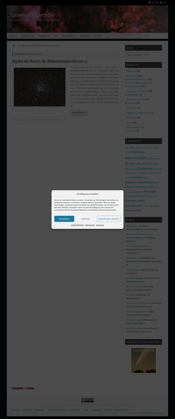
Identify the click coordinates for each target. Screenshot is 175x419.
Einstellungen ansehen (108, 219)
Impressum (100, 225)
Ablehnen (85, 219)
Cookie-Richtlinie (77, 225)
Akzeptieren (64, 219)
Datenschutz (90, 225)
